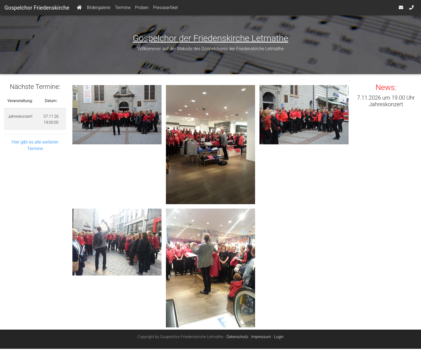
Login (279, 339)
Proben (142, 8)
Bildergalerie (99, 8)
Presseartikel (165, 8)
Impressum (261, 339)
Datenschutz (237, 339)
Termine (123, 8)
